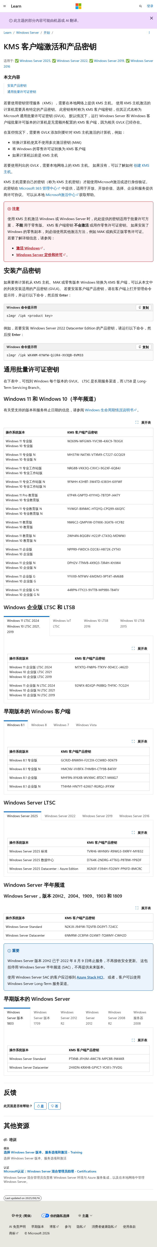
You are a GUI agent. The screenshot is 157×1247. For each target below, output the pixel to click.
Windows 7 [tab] (61, 725)
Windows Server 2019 (109, 60)
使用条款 (129, 1226)
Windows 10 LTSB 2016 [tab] (96, 623)
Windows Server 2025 (35, 60)
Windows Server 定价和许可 (39, 254)
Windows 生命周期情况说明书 (109, 409)
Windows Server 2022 (72, 60)
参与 (68, 1226)
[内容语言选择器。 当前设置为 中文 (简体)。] (21, 1215)
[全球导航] (4, 6)
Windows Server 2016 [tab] (134, 816)
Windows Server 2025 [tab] (22, 816)
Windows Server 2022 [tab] (60, 816)
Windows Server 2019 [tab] (97, 816)
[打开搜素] (140, 6)
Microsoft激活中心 (61, 194)
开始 (47, 32)
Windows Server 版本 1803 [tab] (15, 1018)
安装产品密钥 (16, 85)
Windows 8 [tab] (39, 725)
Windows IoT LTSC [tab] (62, 623)
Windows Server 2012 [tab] (92, 1018)
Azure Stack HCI (90, 977)
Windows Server (27, 32)
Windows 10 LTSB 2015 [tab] (132, 623)
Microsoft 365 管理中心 (38, 188)
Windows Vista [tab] (86, 725)
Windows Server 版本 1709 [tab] (42, 1018)
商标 (12, 1233)
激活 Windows (28, 248)
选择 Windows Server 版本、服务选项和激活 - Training (43, 1152)
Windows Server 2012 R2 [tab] (69, 1018)
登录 (150, 6)
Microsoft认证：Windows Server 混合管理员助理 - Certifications (50, 1171)
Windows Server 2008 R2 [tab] (116, 1018)
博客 (53, 1226)
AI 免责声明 (17, 1226)
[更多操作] (149, 32)
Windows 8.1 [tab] (15, 725)
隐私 (80, 1226)
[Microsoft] (78, 6)
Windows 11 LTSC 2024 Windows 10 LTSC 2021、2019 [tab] (24, 626)
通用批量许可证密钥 (21, 91)
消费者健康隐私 (103, 1226)
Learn (7, 32)
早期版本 (37, 1226)
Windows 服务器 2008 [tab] (139, 1018)
